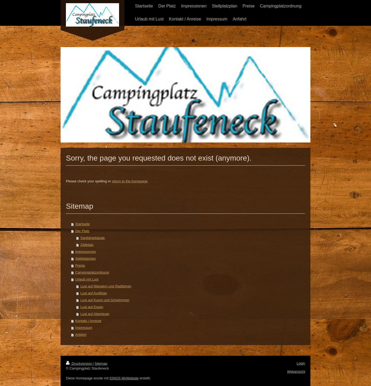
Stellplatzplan (85, 259)
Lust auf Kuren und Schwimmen (105, 300)
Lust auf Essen (92, 307)
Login (301, 363)
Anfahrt (80, 335)
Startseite (82, 224)
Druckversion (79, 364)
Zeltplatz (87, 245)
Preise (80, 265)
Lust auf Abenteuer (95, 314)
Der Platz (82, 231)
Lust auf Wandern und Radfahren (106, 286)
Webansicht (296, 372)
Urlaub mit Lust (86, 279)
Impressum (83, 328)
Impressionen (85, 252)
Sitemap (101, 364)
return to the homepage (130, 181)
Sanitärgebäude (93, 238)
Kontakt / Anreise (88, 321)
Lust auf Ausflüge (94, 293)
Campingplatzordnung (92, 272)
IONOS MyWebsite (124, 378)
